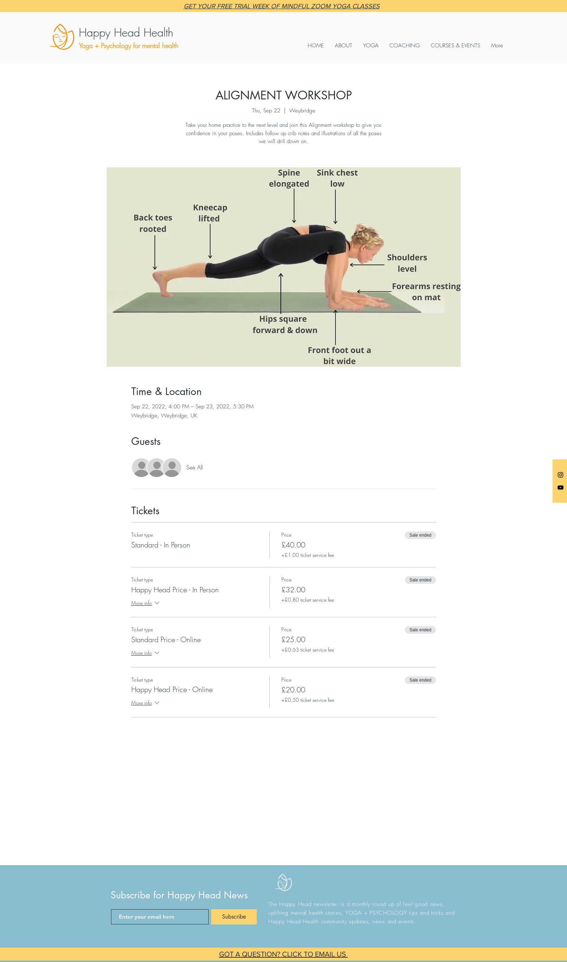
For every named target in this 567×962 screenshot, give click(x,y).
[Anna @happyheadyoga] (560, 474)
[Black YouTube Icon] (560, 487)
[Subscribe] (234, 916)
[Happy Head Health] (146, 32)
